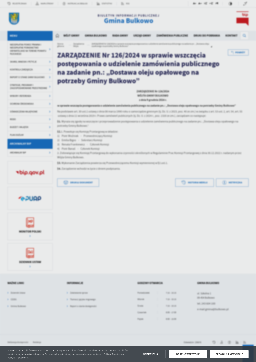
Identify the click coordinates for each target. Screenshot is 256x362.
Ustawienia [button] (150, 354)
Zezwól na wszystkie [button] (229, 354)
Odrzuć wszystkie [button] (188, 354)
